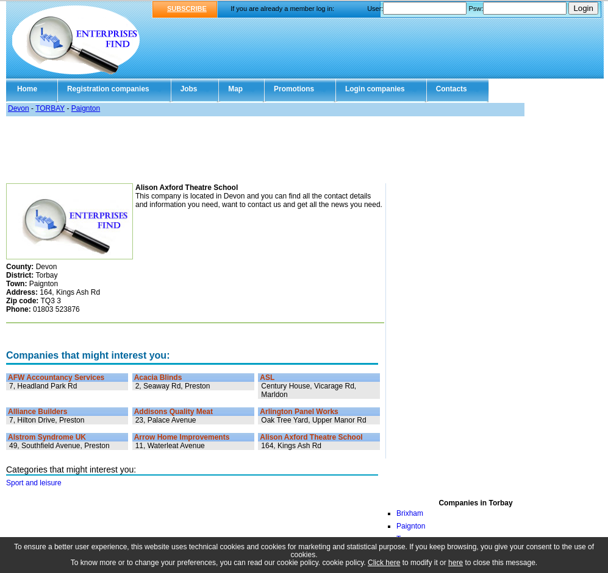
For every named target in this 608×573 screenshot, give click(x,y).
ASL (267, 377)
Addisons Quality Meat (173, 411)
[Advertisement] (304, 149)
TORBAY (50, 108)
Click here (384, 562)
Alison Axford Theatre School (311, 437)
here (455, 562)
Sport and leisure (34, 483)
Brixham (409, 513)
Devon (18, 108)
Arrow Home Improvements (182, 437)
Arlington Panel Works (299, 411)
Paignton (85, 108)
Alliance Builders (37, 411)
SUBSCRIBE (187, 8)
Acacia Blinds (158, 377)
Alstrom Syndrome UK (47, 437)
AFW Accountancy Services (56, 377)
